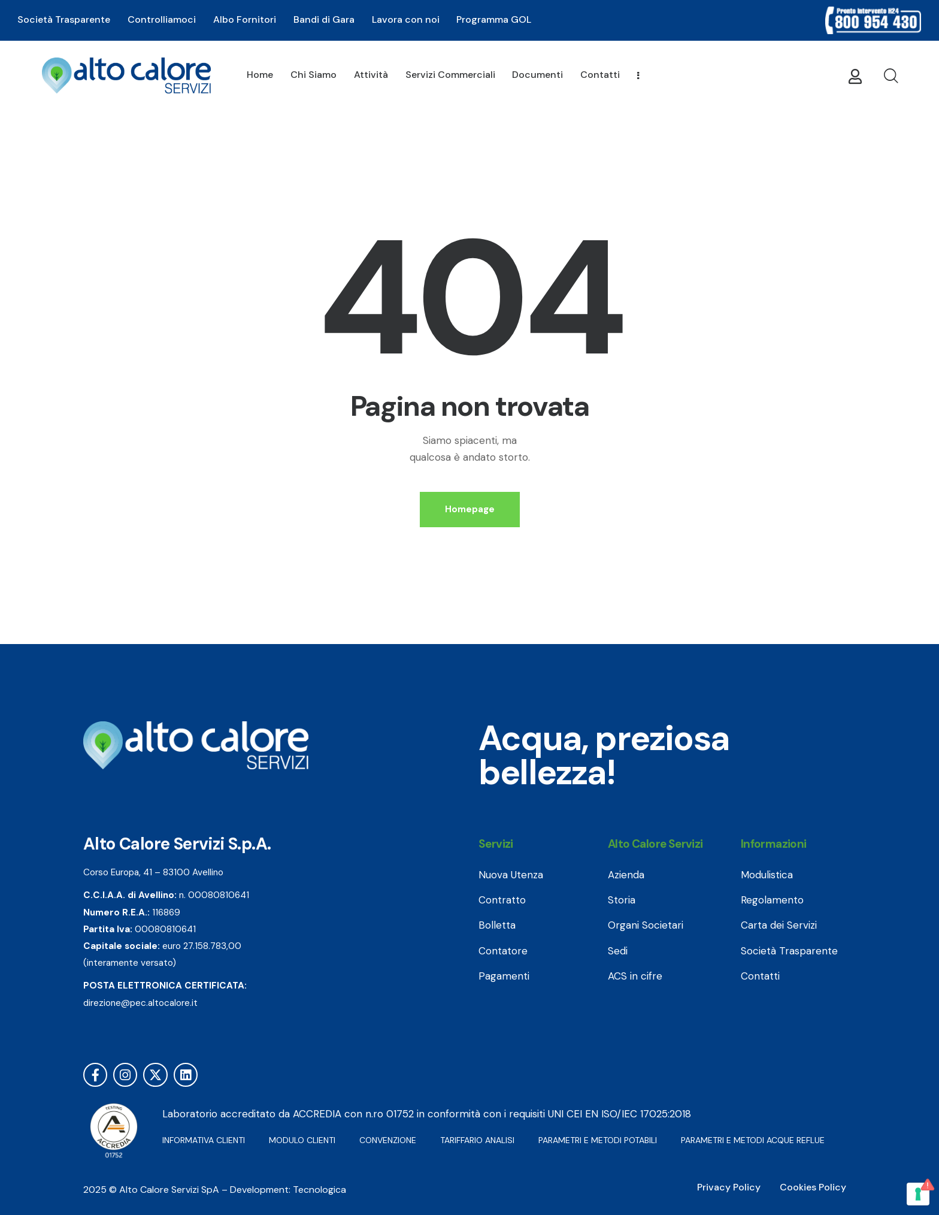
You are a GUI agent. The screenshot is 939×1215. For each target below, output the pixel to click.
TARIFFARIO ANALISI (477, 1140)
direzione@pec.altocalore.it (140, 1003)
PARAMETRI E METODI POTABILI (597, 1140)
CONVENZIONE (387, 1140)
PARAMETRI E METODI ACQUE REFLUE (753, 1140)
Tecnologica (319, 1189)
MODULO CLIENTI (302, 1140)
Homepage (470, 509)
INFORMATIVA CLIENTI (203, 1140)
